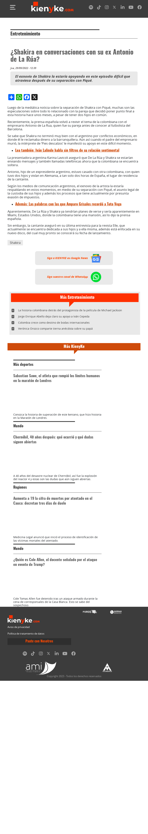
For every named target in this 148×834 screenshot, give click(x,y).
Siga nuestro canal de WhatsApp (74, 349)
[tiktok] (99, 8)
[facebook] (139, 8)
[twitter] (115, 8)
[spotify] (91, 8)
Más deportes (23, 437)
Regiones (20, 600)
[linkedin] (122, 8)
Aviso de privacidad (19, 780)
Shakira (15, 315)
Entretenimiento (25, 34)
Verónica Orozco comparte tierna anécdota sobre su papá (55, 401)
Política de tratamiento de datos (26, 787)
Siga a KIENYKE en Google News (74, 330)
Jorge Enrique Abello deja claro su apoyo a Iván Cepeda (53, 389)
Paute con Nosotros (39, 794)
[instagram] (107, 8)
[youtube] (131, 8)
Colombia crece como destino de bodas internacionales (54, 395)
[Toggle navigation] (13, 7)
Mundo (18, 519)
